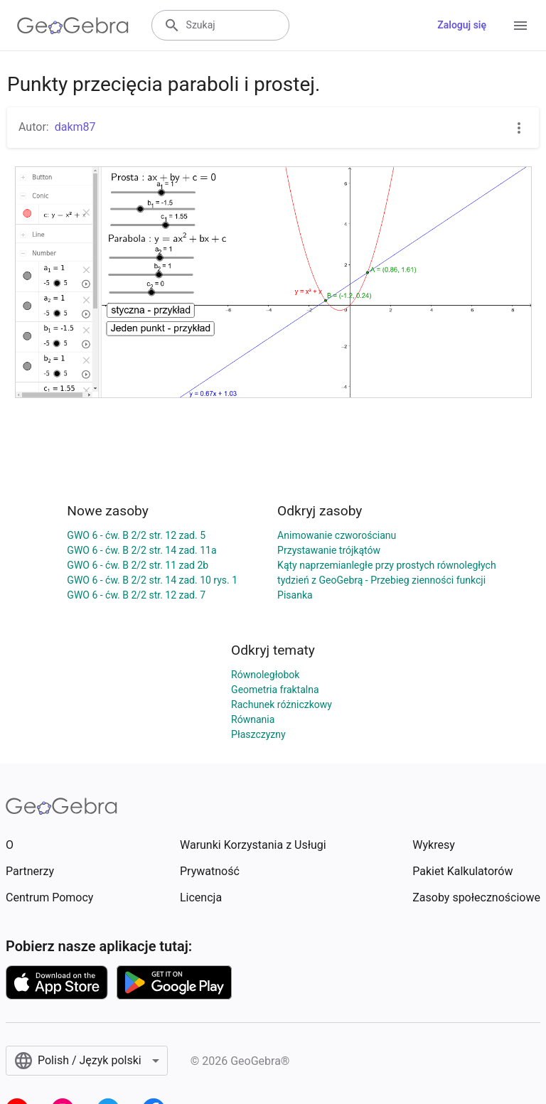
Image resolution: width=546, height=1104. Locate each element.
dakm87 (75, 127)
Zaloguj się (461, 25)
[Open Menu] (520, 25)
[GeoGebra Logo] (73, 25)
